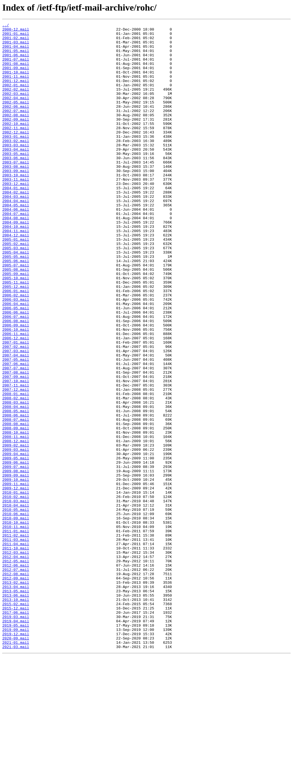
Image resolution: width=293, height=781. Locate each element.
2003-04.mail (15, 175)
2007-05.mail (15, 427)
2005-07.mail (15, 313)
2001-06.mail (15, 61)
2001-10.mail (15, 82)
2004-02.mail (15, 226)
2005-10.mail (15, 329)
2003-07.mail (15, 190)
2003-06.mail (15, 185)
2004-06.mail (15, 247)
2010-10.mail (15, 622)
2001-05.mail (15, 56)
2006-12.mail (15, 401)
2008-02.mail (15, 473)
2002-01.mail (15, 97)
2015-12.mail (15, 725)
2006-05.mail (15, 365)
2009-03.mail (15, 535)
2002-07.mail (15, 128)
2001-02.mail (15, 41)
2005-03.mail (15, 293)
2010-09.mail (15, 617)
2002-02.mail (15, 102)
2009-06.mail (15, 550)
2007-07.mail (15, 437)
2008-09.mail (15, 509)
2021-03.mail (15, 771)
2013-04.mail (15, 699)
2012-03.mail (15, 658)
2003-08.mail (15, 195)
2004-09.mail (15, 262)
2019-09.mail (15, 751)
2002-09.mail (15, 139)
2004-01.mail (15, 221)
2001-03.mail (15, 46)
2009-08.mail (15, 560)
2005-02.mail (15, 288)
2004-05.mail (15, 241)
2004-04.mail (15, 236)
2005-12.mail (15, 339)
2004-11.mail (15, 272)
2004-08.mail (15, 257)
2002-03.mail (15, 108)
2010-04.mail (15, 602)
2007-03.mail (15, 416)
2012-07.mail (15, 679)
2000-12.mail (15, 30)
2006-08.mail (15, 380)
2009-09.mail (15, 566)
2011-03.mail (15, 643)
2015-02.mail (15, 720)
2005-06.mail (15, 308)
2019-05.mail (15, 746)
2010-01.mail (15, 586)
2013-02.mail (15, 694)
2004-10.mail (15, 267)
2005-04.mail (15, 298)
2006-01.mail (15, 344)
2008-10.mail (15, 514)
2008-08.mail (15, 504)
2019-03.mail (15, 735)
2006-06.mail (15, 370)
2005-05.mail (15, 303)
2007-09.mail (15, 447)
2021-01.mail (15, 766)
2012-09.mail (15, 689)
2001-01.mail (15, 36)
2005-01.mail (15, 283)
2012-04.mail (15, 663)
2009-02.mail (15, 530)
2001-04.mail (15, 51)
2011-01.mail (15, 632)
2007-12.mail (15, 463)
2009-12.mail (15, 581)
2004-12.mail (15, 277)
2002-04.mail (15, 113)
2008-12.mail (15, 524)
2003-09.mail (15, 200)
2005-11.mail (15, 334)
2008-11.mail (15, 519)
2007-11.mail (15, 458)
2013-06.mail (15, 710)
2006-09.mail (15, 385)
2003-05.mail (15, 180)
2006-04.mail (15, 360)
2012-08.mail (15, 684)
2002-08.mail (15, 133)
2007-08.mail (15, 442)
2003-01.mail (15, 159)
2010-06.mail (15, 612)
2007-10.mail (15, 452)
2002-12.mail (15, 154)
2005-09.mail (15, 324)
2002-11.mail (15, 149)
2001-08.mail (15, 72)
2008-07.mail (15, 499)
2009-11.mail (15, 576)
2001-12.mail (15, 92)
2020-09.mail (15, 761)
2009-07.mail (15, 555)
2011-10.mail (15, 653)
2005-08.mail (15, 319)
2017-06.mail (15, 730)
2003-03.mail (15, 169)
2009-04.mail (15, 540)
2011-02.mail (15, 638)
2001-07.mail (15, 66)
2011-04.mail (15, 648)
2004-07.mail (15, 252)
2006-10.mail (15, 391)
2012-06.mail (15, 674)
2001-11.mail (15, 87)
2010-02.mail (15, 591)
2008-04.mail (15, 483)
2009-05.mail (15, 545)
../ (5, 25)
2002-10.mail (15, 144)
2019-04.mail (15, 741)
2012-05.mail (15, 669)
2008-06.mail (15, 494)
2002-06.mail (15, 123)
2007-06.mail (15, 432)
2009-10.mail (15, 571)
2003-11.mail (15, 211)
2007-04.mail (15, 422)
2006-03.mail (15, 355)
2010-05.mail (15, 607)
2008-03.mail (15, 478)
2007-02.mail (15, 411)
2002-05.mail (15, 118)
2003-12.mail (15, 216)
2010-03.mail (15, 596)
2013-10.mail (15, 715)
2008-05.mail (15, 488)
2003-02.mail (15, 164)
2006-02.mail (15, 349)
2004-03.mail (15, 231)
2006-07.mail (15, 375)
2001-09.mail (15, 77)
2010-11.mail (15, 627)
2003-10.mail (15, 205)
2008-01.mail (15, 468)
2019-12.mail (15, 756)
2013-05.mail (15, 705)
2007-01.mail (15, 406)
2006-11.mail (15, 396)
